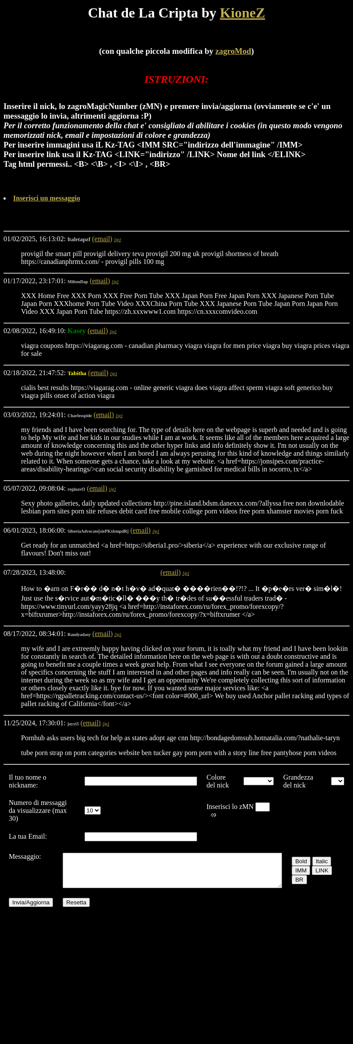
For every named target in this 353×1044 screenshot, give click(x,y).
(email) (102, 239)
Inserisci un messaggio (46, 198)
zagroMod (233, 51)
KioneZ (242, 13)
